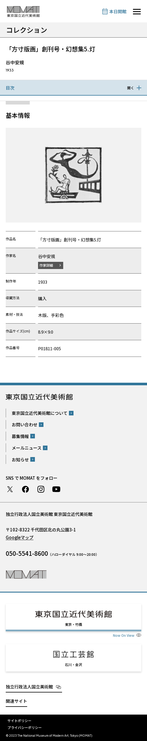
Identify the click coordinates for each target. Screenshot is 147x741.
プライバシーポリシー (24, 727)
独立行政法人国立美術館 (29, 687)
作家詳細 (46, 265)
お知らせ (20, 459)
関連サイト (16, 701)
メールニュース (26, 448)
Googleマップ (19, 537)
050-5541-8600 (27, 553)
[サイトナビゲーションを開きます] (137, 12)
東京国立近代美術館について (39, 413)
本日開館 (117, 11)
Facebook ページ (25, 489)
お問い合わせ (24, 424)
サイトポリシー (19, 720)
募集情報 (20, 436)
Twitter (10, 489)
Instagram (41, 489)
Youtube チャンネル (56, 489)
